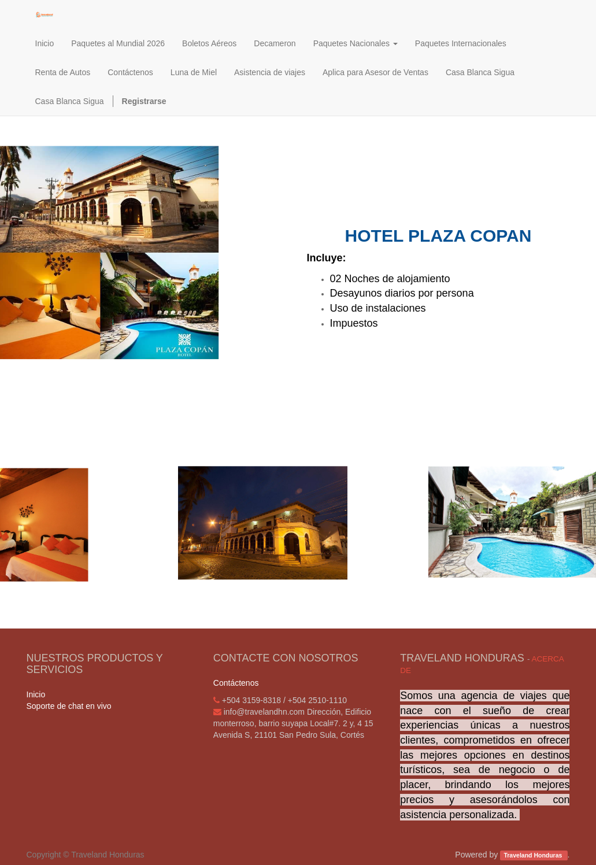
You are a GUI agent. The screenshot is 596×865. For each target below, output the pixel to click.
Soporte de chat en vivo (69, 706)
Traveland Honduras (534, 855)
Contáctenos (236, 682)
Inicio (36, 694)
